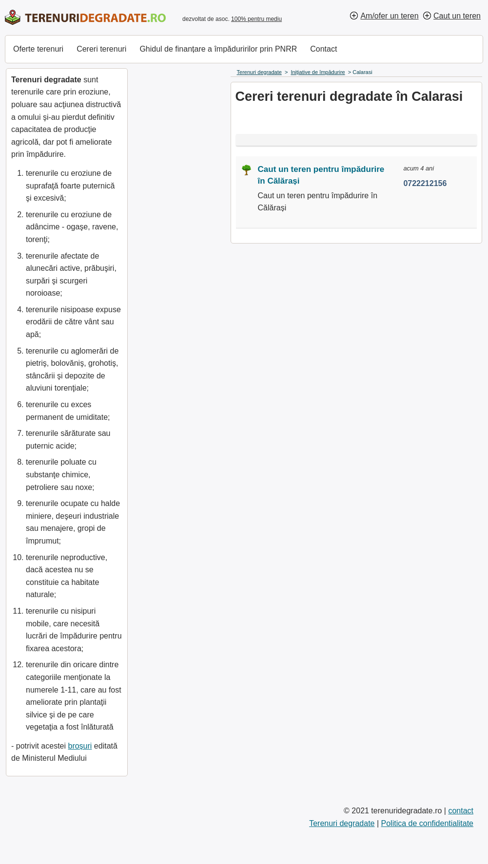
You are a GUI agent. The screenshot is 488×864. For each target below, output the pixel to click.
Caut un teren (457, 16)
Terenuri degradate (341, 823)
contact (460, 811)
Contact (323, 49)
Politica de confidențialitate (427, 823)
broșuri (80, 746)
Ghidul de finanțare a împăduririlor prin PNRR (218, 49)
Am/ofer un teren (389, 16)
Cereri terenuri (101, 49)
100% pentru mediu (256, 19)
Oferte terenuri (38, 49)
